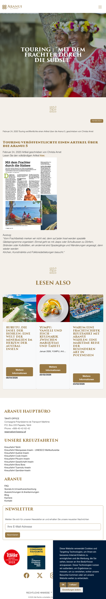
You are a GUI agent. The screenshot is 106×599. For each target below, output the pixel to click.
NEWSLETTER (19, 509)
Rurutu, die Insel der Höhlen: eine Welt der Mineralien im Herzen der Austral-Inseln (19, 338)
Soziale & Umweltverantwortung (20, 489)
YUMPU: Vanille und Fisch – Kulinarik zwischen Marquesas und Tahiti (51, 336)
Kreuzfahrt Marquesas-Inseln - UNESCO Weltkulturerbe (31, 450)
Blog (6, 495)
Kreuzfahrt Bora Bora (14, 465)
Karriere (8, 498)
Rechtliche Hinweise (38, 593)
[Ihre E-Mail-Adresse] (53, 527)
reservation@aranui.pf (15, 432)
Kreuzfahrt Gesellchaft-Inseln (19, 462)
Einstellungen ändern (71, 590)
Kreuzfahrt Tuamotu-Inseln (17, 468)
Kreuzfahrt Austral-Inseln (16, 453)
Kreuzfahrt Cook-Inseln (15, 456)
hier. (42, 156)
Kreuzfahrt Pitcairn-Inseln (17, 459)
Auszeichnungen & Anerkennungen (21, 492)
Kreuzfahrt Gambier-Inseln (17, 471)
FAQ (6, 486)
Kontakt (8, 501)
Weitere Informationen (19, 371)
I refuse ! (73, 585)
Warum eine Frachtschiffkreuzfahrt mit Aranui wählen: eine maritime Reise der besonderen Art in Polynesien (86, 341)
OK (63, 585)
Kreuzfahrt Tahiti (12, 447)
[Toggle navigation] (100, 7)
